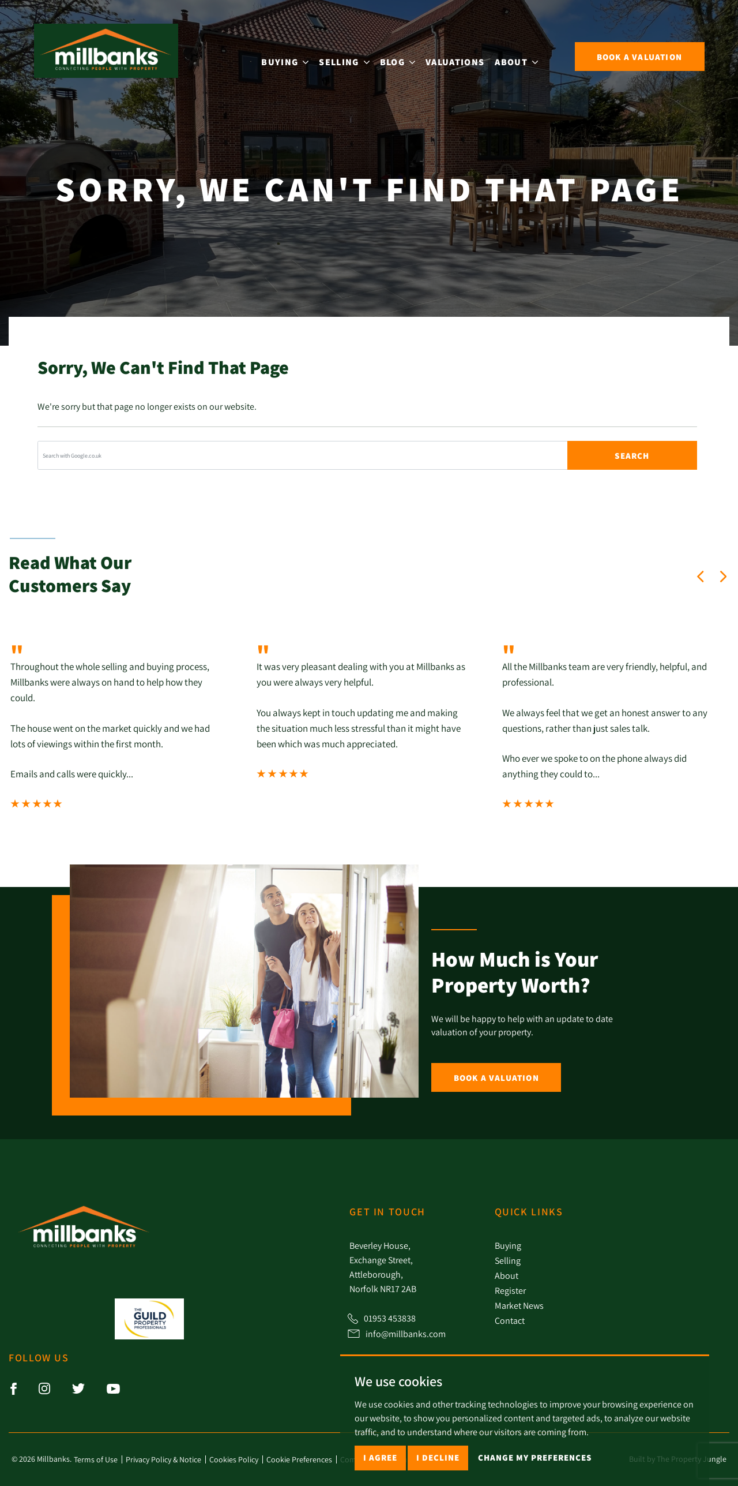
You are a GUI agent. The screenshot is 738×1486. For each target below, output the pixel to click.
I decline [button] (438, 1457)
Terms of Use (96, 1459)
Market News (519, 1305)
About (506, 1275)
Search (632, 455)
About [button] (525, 55)
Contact (510, 1320)
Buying (508, 1245)
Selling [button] (353, 55)
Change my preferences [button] (535, 1457)
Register (510, 1290)
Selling (508, 1260)
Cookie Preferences (299, 1459)
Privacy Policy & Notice (163, 1459)
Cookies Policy (233, 1459)
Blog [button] (406, 55)
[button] (700, 576)
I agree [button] (380, 1457)
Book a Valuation (496, 1077)
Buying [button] (294, 55)
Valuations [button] (464, 55)
